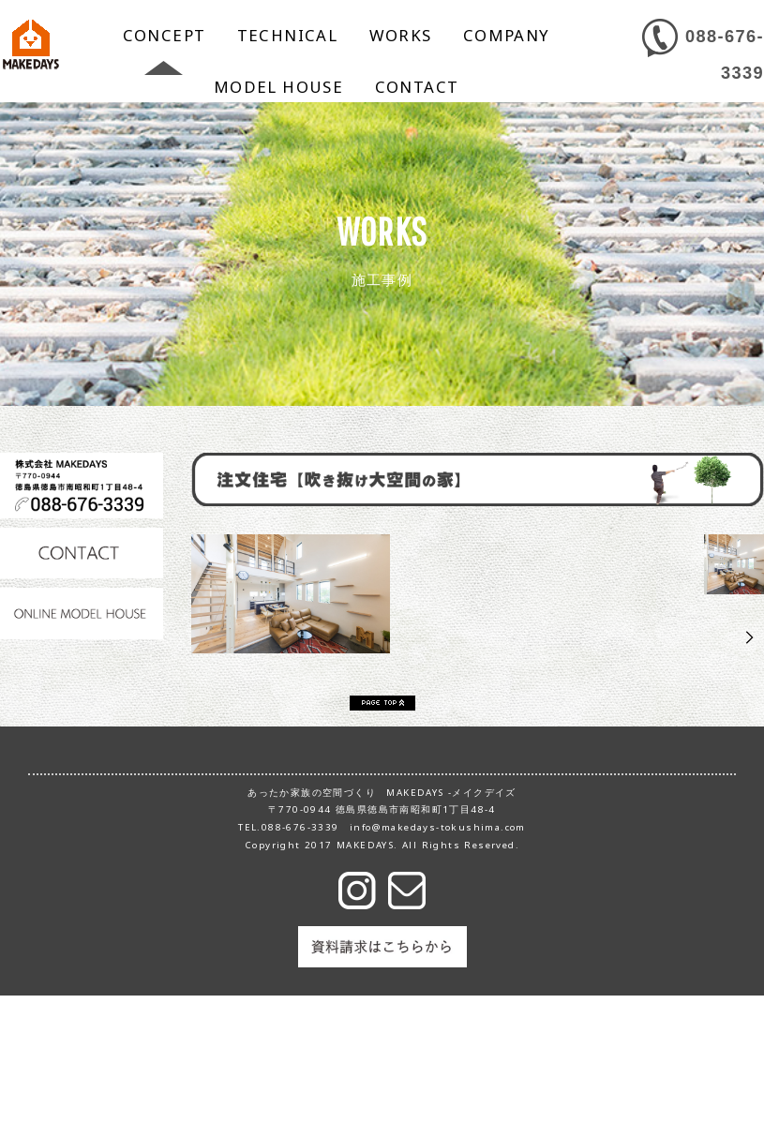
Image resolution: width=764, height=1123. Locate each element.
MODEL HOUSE (278, 86)
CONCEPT (164, 35)
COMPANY (506, 35)
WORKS (400, 35)
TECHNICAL (287, 35)
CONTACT (417, 86)
